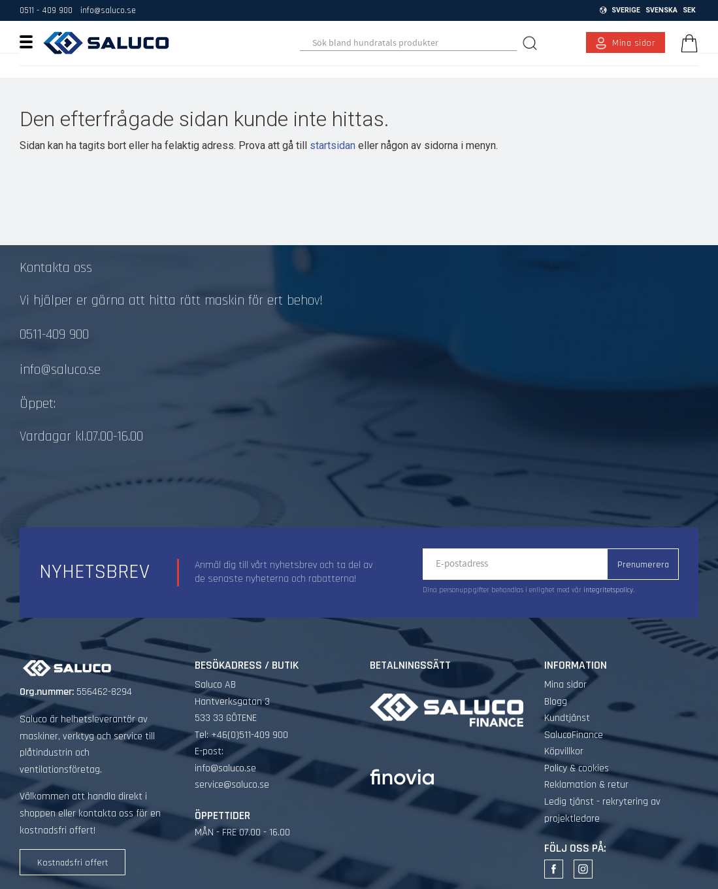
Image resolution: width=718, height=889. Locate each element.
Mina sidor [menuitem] (634, 43)
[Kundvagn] (686, 43)
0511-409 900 (54, 334)
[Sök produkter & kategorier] (408, 43)
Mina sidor (565, 685)
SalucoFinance (573, 735)
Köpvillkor (563, 751)
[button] (31, 41)
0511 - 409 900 (46, 10)
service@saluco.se (232, 785)
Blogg (555, 702)
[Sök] (532, 42)
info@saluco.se (108, 10)
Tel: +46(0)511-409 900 (241, 735)
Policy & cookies (576, 768)
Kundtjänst (567, 718)
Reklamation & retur (586, 785)
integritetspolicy (608, 590)
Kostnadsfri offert (72, 863)
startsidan (332, 145)
